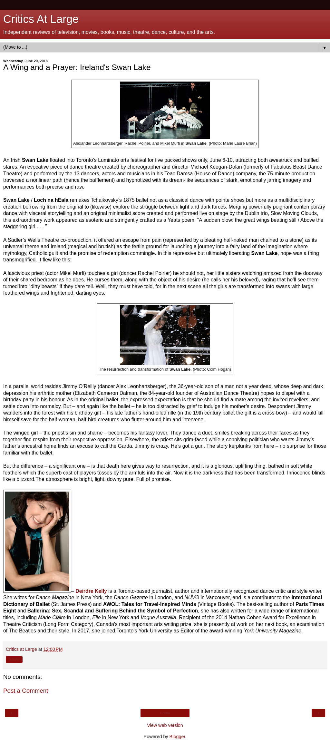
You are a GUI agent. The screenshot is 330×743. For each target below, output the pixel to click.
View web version (165, 725)
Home (165, 713)
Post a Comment (25, 690)
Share (14, 659)
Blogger (177, 736)
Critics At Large (41, 19)
